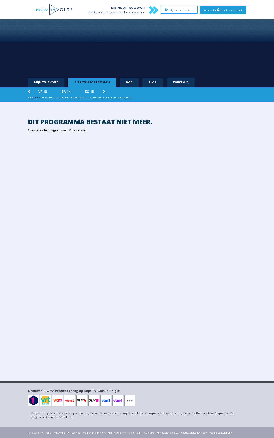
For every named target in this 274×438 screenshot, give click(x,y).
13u (65, 97)
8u (43, 97)
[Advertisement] (137, 47)
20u (100, 97)
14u (70, 97)
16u (80, 97)
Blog (153, 82)
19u (95, 97)
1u (123, 97)
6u (36, 97)
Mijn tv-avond (46, 82)
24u (119, 97)
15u (75, 97)
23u (114, 97)
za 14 (66, 91)
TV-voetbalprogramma (122, 413)
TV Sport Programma (44, 413)
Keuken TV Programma (177, 413)
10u (51, 97)
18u (90, 97)
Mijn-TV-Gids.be (145, 432)
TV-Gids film (66, 417)
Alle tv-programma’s (92, 82)
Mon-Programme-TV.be (121, 432)
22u (110, 97)
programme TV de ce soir (67, 130)
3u (130, 97)
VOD (129, 82)
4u (29, 97)
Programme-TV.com (94, 432)
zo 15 (89, 91)
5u (32, 97)
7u (39, 97)
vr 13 (42, 91)
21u (105, 97)
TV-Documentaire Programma (210, 413)
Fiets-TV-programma (149, 413)
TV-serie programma (70, 413)
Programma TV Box (95, 413)
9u (46, 97)
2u (127, 97)
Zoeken (181, 82)
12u (61, 97)
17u (85, 97)
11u (56, 97)
